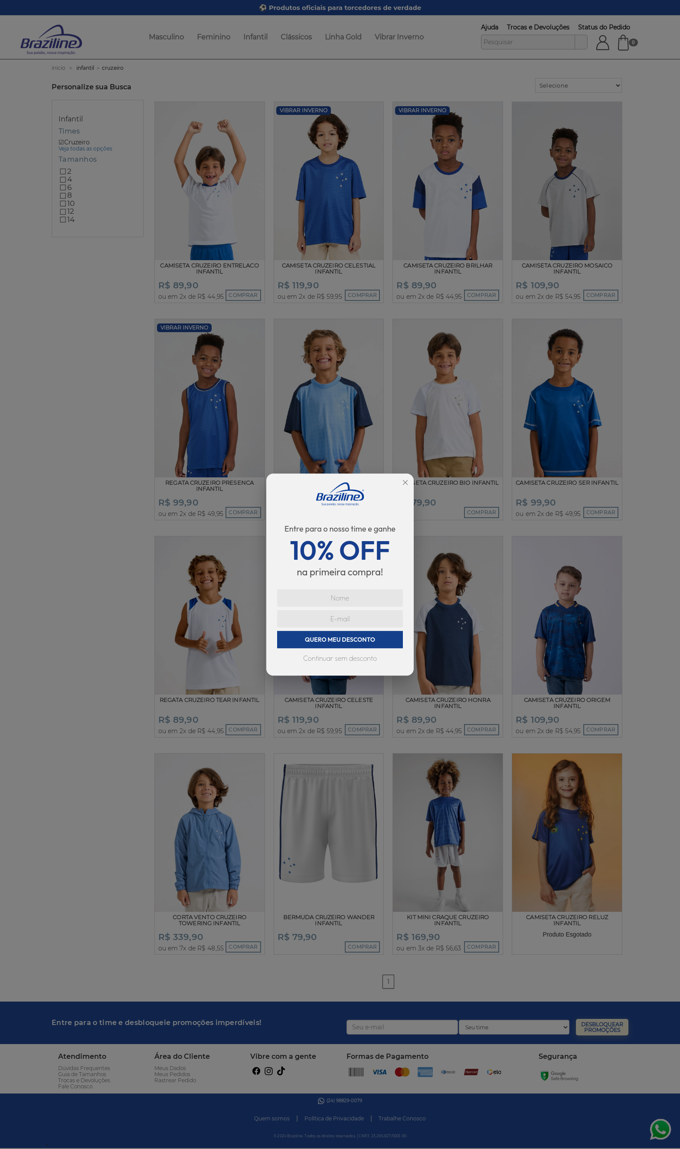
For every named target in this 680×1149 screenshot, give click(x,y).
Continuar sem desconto (340, 658)
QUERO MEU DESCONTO (340, 639)
